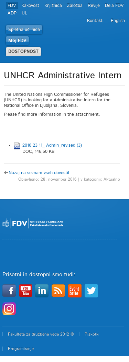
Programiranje (21, 349)
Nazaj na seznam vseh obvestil (39, 173)
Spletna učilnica (24, 29)
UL (24, 13)
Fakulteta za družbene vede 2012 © (41, 334)
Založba (75, 5)
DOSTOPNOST (23, 51)
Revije (94, 5)
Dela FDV (114, 5)
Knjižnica (53, 5)
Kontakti (95, 21)
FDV (12, 5)
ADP (12, 13)
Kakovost (30, 5)
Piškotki (92, 334)
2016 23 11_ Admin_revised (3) (52, 145)
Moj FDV (17, 40)
